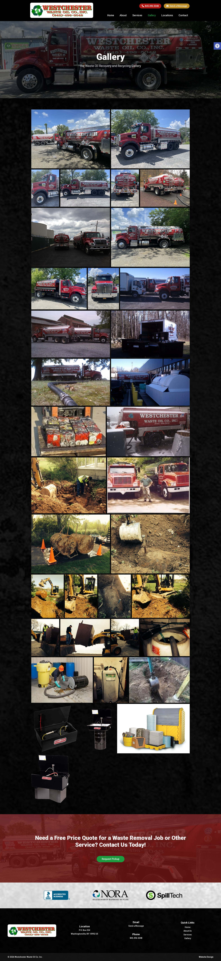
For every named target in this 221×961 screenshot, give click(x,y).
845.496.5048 (150, 6)
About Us (188, 931)
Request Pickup (110, 858)
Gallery (152, 15)
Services (137, 15)
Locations (167, 15)
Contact (183, 15)
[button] (217, 46)
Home (110, 15)
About (123, 15)
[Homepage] (61, 16)
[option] (57, 895)
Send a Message (176, 6)
